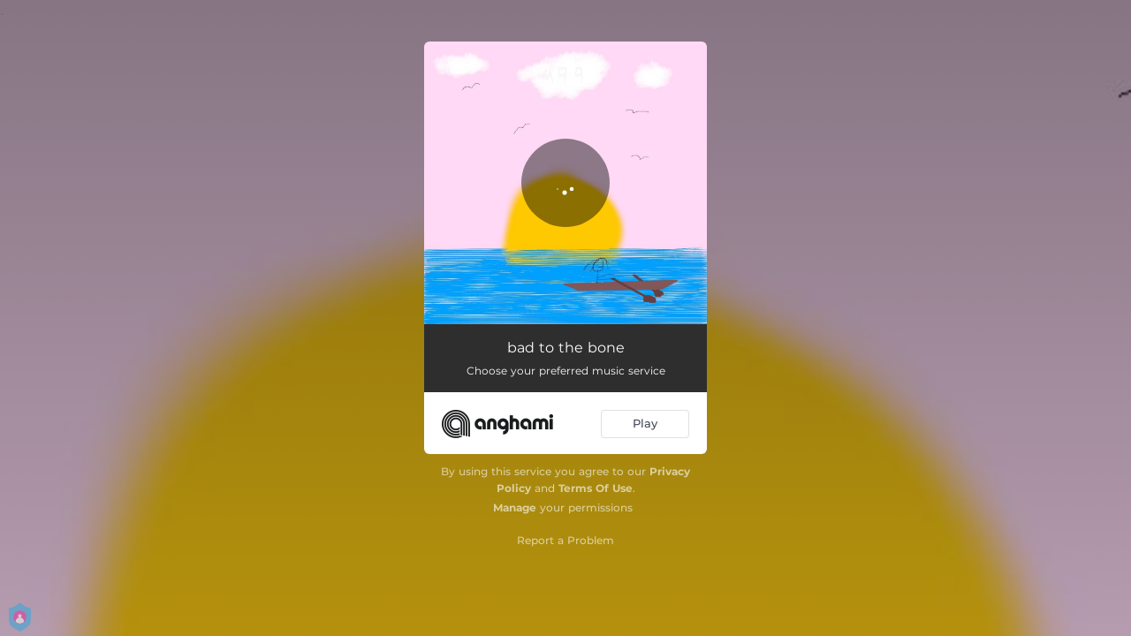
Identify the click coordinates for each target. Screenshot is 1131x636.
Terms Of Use (595, 488)
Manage (514, 507)
